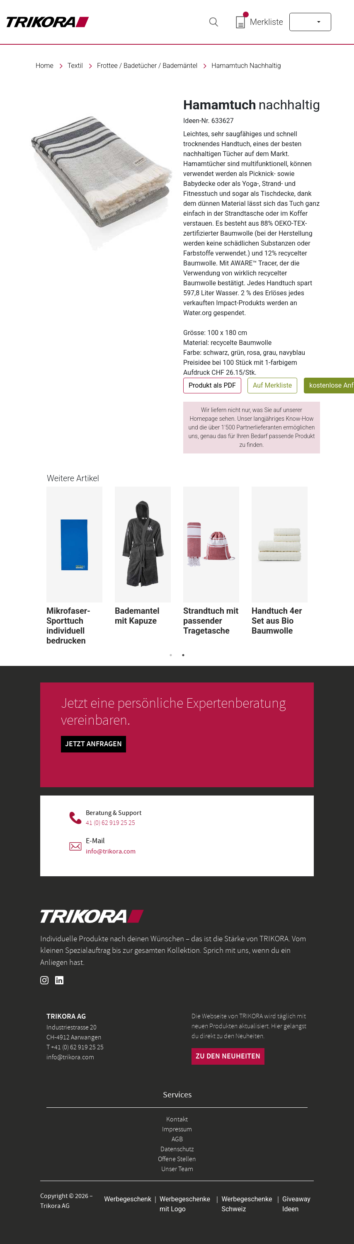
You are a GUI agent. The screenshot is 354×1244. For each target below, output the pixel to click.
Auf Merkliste (272, 385)
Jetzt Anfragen (93, 744)
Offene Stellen (177, 1159)
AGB (177, 1139)
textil (75, 66)
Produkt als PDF (212, 385)
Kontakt (177, 1119)
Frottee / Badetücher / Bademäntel (147, 66)
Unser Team (177, 1169)
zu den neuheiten (228, 1056)
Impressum (177, 1129)
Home (44, 66)
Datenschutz (177, 1149)
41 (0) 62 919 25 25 (110, 823)
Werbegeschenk (127, 1199)
